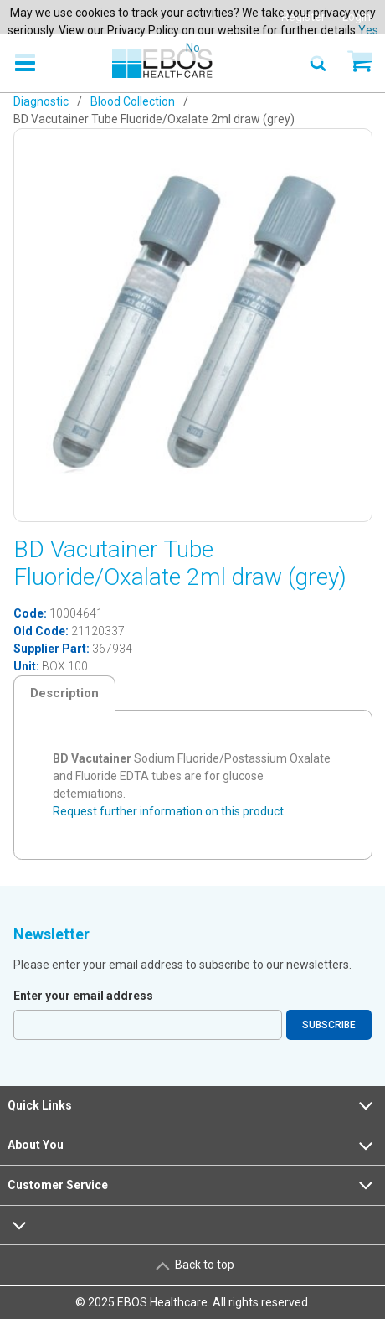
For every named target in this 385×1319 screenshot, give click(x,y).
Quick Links (192, 1105)
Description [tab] (64, 693)
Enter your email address (83, 995)
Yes (368, 30)
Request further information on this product (168, 811)
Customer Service (192, 1185)
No (193, 47)
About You (192, 1145)
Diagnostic (41, 101)
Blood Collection (132, 101)
